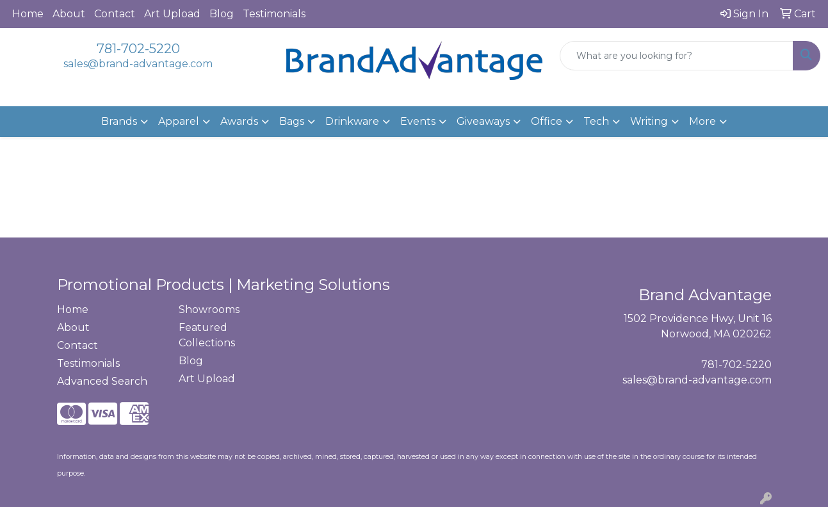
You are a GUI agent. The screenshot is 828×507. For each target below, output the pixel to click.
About (69, 14)
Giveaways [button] (483, 121)
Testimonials (274, 14)
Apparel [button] (178, 121)
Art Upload (172, 14)
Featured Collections (207, 335)
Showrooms (209, 309)
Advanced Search (102, 381)
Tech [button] (596, 121)
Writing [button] (649, 121)
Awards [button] (239, 121)
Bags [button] (291, 121)
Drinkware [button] (352, 121)
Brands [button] (119, 121)
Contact (114, 14)
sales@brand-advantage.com (138, 64)
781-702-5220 (138, 48)
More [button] (702, 121)
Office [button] (546, 121)
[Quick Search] (676, 55)
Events (417, 121)
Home (28, 14)
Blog (221, 14)
